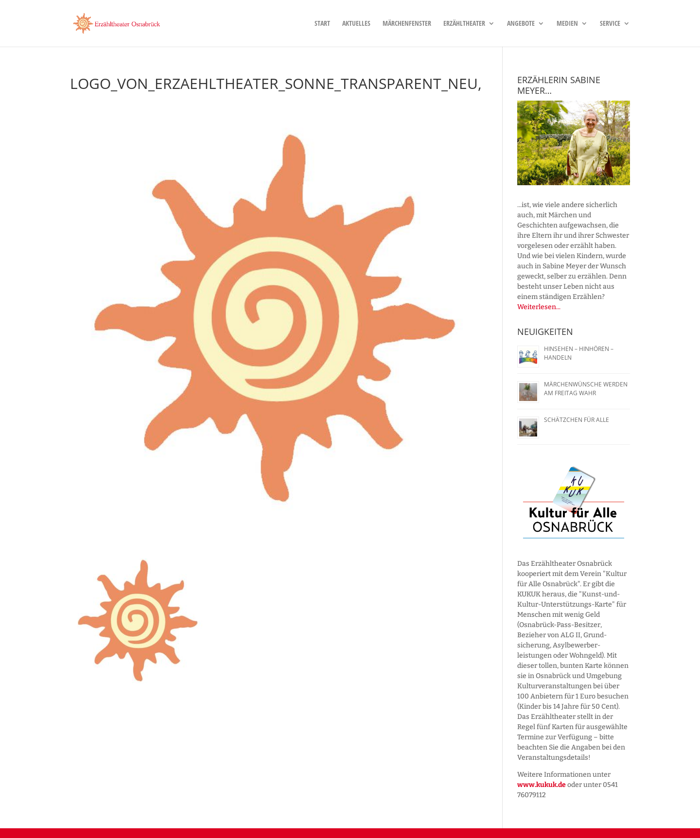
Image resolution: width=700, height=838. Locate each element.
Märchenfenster (407, 24)
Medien (567, 24)
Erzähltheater (464, 24)
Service (610, 24)
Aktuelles (356, 24)
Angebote (521, 24)
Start (322, 24)
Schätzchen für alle (576, 420)
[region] (573, 143)
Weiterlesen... (538, 307)
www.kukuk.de (541, 785)
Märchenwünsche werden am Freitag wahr (586, 388)
